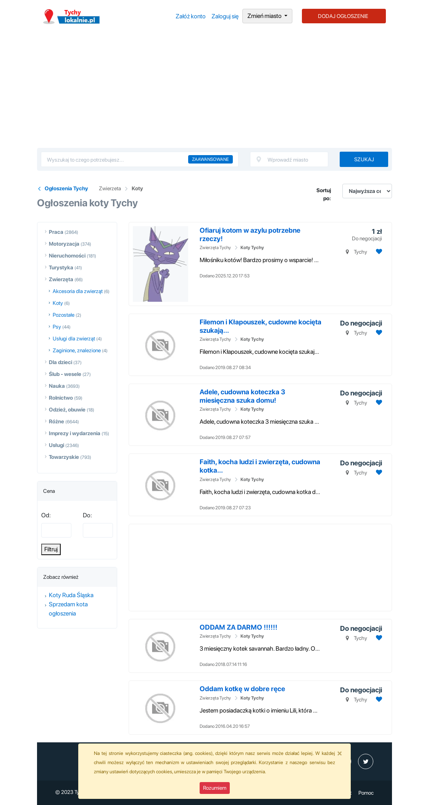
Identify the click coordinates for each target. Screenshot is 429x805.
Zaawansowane (210, 159)
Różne (56, 421)
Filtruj (51, 549)
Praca (56, 232)
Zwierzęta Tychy (215, 247)
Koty (137, 188)
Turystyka (61, 267)
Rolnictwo (61, 398)
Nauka (57, 386)
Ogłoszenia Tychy (66, 188)
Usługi (56, 445)
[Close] (339, 753)
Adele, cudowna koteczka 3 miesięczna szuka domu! (242, 396)
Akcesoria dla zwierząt (78, 291)
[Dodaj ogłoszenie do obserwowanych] (378, 251)
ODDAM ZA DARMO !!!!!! (238, 627)
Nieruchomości (67, 256)
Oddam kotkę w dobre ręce (242, 689)
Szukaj (364, 159)
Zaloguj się (225, 16)
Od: (46, 515)
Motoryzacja (64, 244)
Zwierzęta (61, 279)
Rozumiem (214, 788)
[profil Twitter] (365, 761)
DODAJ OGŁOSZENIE (343, 16)
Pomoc (366, 793)
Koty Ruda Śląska (71, 595)
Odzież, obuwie (67, 410)
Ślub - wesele (65, 374)
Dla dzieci (60, 362)
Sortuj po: (323, 194)
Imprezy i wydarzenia (74, 433)
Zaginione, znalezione (77, 350)
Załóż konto (191, 16)
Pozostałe (63, 315)
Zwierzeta (110, 188)
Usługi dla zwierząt (74, 338)
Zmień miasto (265, 15)
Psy (57, 327)
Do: (87, 515)
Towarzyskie (64, 457)
